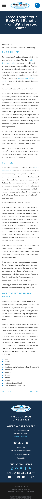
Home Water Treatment (21, 451)
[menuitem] (11, 492)
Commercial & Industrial (21, 454)
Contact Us (21, 458)
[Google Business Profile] (21, 468)
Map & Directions (21, 437)
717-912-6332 (21, 419)
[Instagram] (12, 468)
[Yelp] (30, 468)
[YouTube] (16, 468)
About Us (21, 447)
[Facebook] (25, 468)
